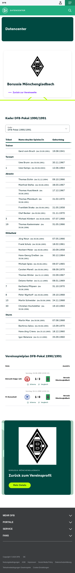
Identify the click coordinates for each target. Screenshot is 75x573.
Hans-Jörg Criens (27, 331)
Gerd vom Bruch (27, 151)
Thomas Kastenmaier (29, 224)
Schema (31, 384)
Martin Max (24, 320)
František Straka (26, 207)
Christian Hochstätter (29, 306)
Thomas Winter (26, 275)
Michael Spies (25, 264)
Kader (10, 127)
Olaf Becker (25, 213)
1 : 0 (37, 397)
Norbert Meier (26, 250)
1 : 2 (37, 379)
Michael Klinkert (27, 219)
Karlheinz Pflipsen (28, 286)
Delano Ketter (26, 281)
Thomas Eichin (26, 179)
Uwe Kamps (24, 168)
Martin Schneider (27, 300)
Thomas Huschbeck (28, 190)
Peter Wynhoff (26, 295)
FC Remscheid (10, 397)
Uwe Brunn (24, 162)
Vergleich (43, 384)
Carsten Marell (26, 269)
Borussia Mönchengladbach (63, 379)
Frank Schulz (25, 244)
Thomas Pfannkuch (28, 199)
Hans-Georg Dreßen (29, 255)
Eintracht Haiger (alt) (13, 379)
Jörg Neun (24, 239)
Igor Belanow (25, 337)
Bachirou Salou (26, 326)
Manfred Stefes (26, 185)
